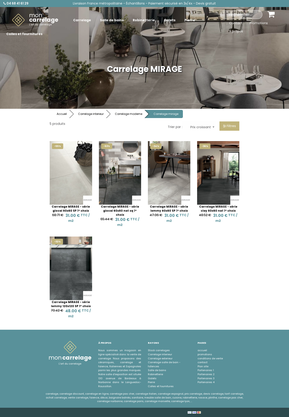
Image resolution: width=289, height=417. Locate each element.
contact (202, 362)
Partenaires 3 (206, 378)
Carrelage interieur (91, 114)
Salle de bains (157, 370)
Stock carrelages (159, 350)
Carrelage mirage (166, 114)
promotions (205, 354)
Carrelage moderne (128, 114)
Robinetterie (155, 374)
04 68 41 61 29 (15, 3)
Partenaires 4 (206, 382)
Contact (235, 23)
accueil (202, 350)
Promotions (259, 23)
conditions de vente (210, 358)
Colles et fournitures (161, 386)
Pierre (151, 382)
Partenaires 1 (206, 370)
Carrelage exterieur (160, 358)
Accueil (62, 114)
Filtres (229, 126)
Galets (152, 378)
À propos (236, 31)
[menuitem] (35, 20)
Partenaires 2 (206, 374)
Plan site (203, 366)
